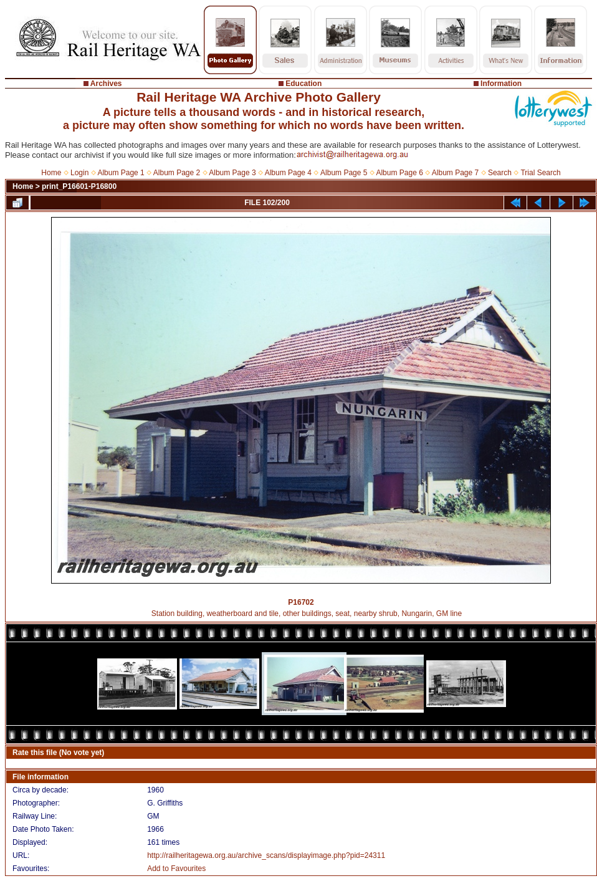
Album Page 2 (176, 172)
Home (51, 172)
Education (303, 83)
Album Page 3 (232, 172)
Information (501, 83)
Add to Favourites (176, 868)
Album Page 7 (455, 172)
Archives (106, 83)
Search (500, 172)
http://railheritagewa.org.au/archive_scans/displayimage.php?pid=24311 (266, 855)
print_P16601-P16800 (79, 186)
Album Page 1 (120, 172)
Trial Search (540, 172)
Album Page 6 (399, 172)
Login (79, 172)
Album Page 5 (343, 172)
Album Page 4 (288, 172)
